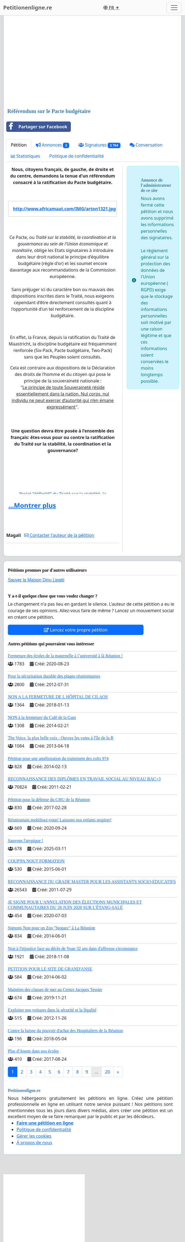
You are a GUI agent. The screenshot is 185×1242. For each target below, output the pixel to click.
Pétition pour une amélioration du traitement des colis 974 (58, 758)
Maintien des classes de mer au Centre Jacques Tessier (55, 989)
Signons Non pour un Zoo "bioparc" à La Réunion (51, 928)
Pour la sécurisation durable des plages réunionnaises (54, 676)
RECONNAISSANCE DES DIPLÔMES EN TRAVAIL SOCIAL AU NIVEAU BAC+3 (84, 779)
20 (107, 1072)
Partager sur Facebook (37, 127)
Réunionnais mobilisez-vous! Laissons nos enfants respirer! (59, 820)
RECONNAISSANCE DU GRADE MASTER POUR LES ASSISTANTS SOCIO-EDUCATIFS (92, 881)
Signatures (99, 145)
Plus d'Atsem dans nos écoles (33, 1051)
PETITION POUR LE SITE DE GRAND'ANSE (50, 969)
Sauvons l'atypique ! (25, 840)
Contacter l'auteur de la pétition (59, 535)
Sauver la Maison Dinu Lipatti (36, 580)
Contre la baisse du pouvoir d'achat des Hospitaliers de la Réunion (65, 1030)
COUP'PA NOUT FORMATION (36, 861)
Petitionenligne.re (27, 7)
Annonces (52, 145)
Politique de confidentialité (76, 156)
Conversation (146, 145)
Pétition (19, 145)
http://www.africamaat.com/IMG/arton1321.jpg (64, 209)
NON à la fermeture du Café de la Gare (42, 717)
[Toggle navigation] (174, 7)
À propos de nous (34, 1142)
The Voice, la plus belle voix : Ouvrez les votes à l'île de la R (60, 738)
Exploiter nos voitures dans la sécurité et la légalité (52, 1010)
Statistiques (25, 156)
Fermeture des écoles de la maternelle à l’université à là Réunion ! (65, 655)
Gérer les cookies (34, 1136)
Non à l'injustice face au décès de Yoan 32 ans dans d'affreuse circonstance (73, 948)
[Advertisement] (92, 62)
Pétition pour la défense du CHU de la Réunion (49, 799)
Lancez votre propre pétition (75, 630)
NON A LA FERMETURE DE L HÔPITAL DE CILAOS (58, 697)
